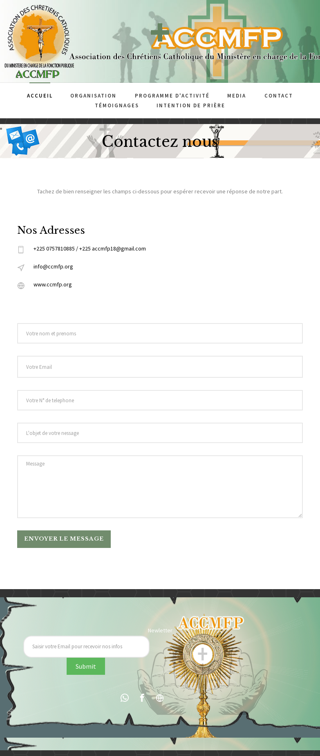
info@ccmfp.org (53, 266)
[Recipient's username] (86, 647)
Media (236, 95)
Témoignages (117, 105)
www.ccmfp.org (53, 284)
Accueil (40, 95)
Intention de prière (191, 105)
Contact (278, 95)
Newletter (160, 630)
